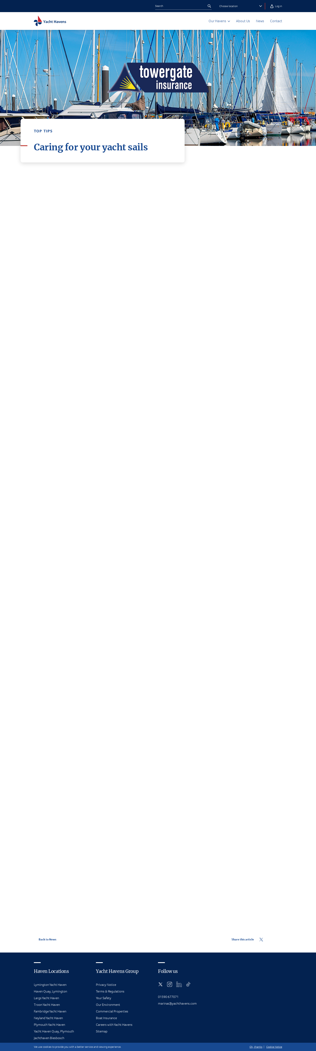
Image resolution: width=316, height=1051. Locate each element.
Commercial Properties (112, 1011)
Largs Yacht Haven (46, 998)
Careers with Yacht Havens (114, 1024)
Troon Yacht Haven (47, 1004)
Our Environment (108, 1004)
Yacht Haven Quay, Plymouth (54, 1031)
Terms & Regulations (110, 991)
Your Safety (103, 998)
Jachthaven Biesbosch (49, 1038)
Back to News (45, 939)
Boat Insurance (106, 1018)
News (260, 21)
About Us (243, 21)
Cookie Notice (274, 1047)
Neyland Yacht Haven (48, 1018)
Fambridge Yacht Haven (50, 1011)
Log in (276, 6)
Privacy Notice (106, 984)
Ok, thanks (255, 1047)
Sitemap (101, 1031)
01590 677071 (168, 996)
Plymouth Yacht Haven (49, 1024)
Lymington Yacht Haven (50, 984)
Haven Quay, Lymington (50, 991)
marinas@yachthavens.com (177, 1003)
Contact (276, 21)
